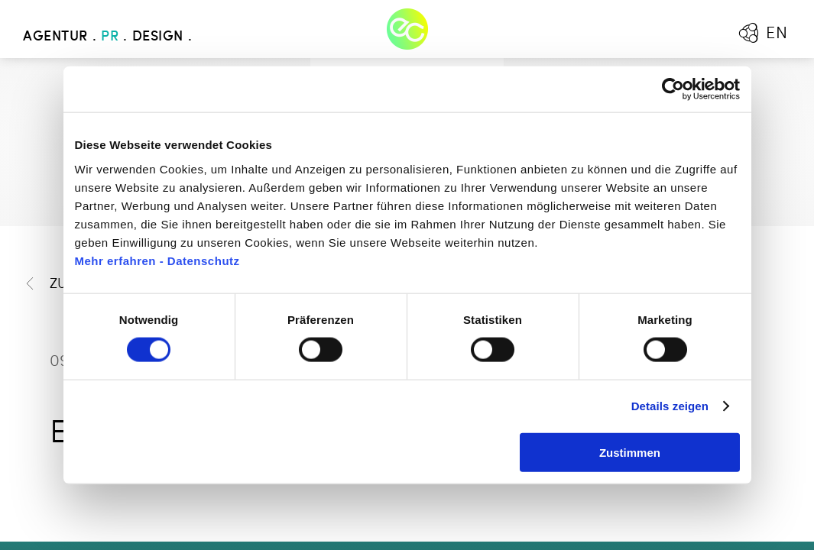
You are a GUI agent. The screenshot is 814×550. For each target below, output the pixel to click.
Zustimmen (629, 451)
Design (157, 37)
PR (109, 37)
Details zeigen (670, 406)
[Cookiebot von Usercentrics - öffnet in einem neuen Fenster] (673, 89)
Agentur (55, 37)
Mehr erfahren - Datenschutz (157, 260)
